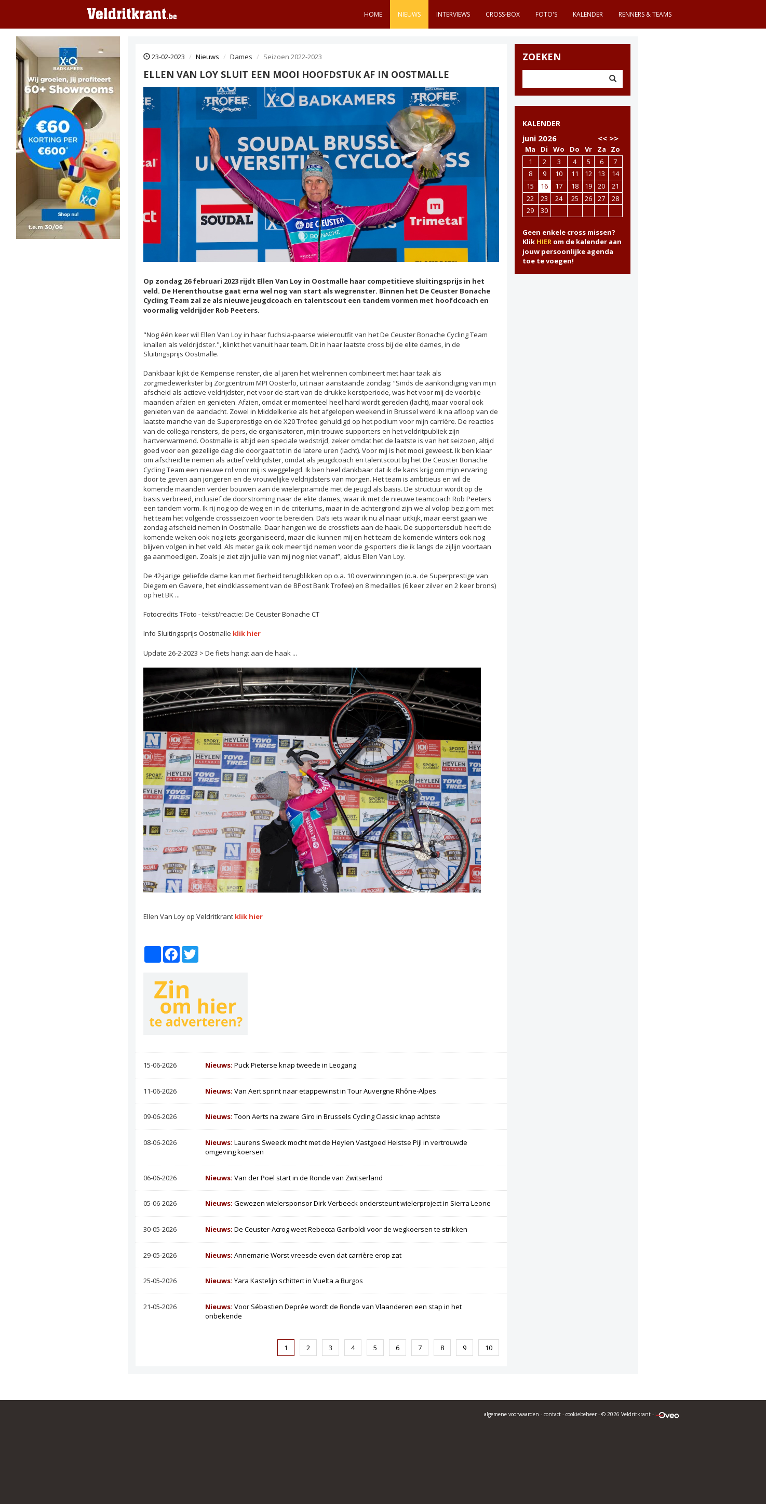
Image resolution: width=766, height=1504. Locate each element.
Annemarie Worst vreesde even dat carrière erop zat (303, 1255)
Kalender (588, 14)
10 (488, 1347)
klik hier (247, 633)
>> (614, 138)
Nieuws (409, 14)
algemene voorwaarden (511, 1414)
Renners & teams (645, 14)
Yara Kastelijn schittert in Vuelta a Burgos (284, 1280)
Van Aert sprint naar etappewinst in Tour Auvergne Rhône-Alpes (320, 1091)
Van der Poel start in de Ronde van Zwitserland (294, 1177)
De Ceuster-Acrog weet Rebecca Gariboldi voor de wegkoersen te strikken (336, 1229)
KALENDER (541, 123)
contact (552, 1414)
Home (373, 14)
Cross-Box (503, 14)
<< (602, 138)
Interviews (453, 14)
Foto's (546, 14)
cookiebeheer (581, 1414)
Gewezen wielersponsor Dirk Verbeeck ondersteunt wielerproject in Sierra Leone (348, 1203)
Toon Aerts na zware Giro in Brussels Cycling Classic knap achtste (322, 1116)
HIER (544, 241)
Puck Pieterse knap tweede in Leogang (280, 1065)
